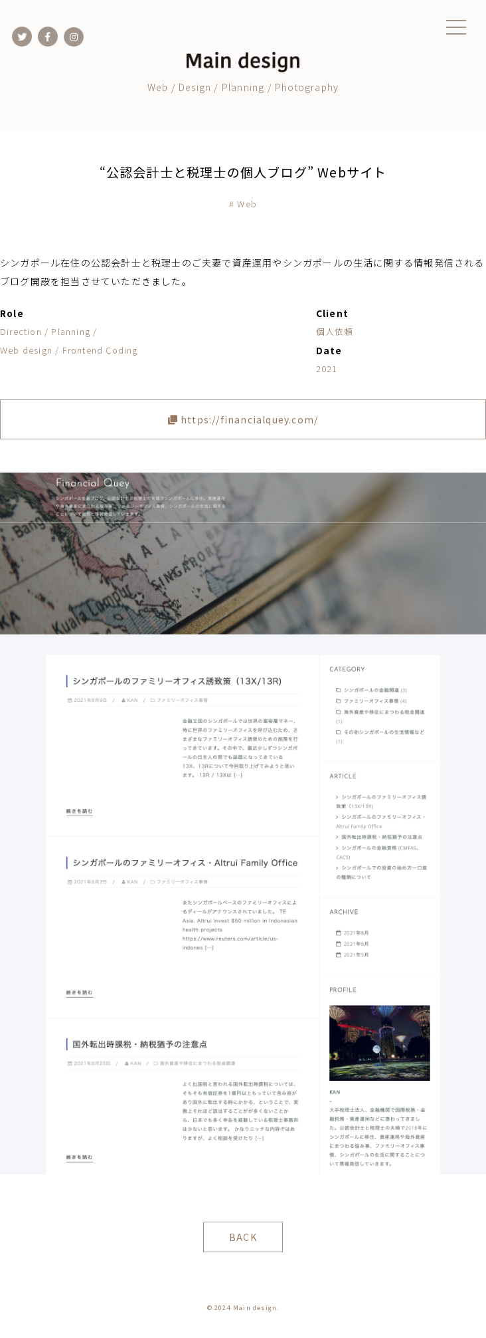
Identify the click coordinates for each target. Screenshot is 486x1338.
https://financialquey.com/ (243, 419)
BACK (243, 1237)
